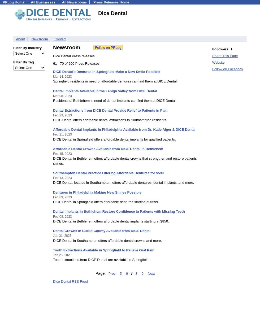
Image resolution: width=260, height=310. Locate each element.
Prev (112, 274)
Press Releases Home (111, 2)
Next (151, 274)
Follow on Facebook (227, 69)
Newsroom (40, 39)
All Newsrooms (74, 2)
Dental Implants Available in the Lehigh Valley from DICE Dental (105, 91)
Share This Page (225, 56)
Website (218, 62)
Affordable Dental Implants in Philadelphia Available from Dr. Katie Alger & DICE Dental (124, 130)
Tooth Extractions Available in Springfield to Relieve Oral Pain (103, 250)
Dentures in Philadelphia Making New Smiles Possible (97, 192)
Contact (60, 39)
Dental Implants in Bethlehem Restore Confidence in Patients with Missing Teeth (119, 211)
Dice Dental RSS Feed (70, 281)
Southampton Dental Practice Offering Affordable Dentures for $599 (108, 173)
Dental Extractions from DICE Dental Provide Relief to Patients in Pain (110, 110)
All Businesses (43, 2)
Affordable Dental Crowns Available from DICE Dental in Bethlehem (108, 149)
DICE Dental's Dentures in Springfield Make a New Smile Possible (106, 72)
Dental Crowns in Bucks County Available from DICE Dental (101, 231)
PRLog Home (13, 2)
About (20, 39)
